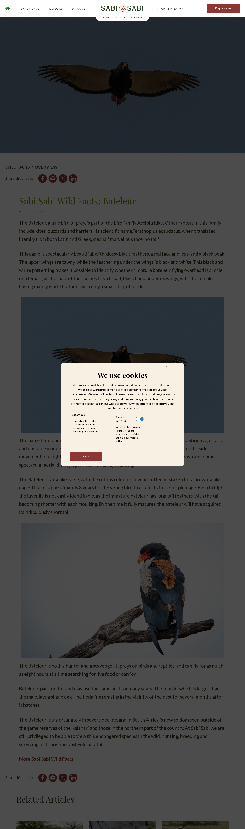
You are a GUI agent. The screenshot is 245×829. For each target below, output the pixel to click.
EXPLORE (56, 8)
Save (86, 456)
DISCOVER (80, 8)
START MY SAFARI (170, 8)
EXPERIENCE (30, 8)
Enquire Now (223, 8)
